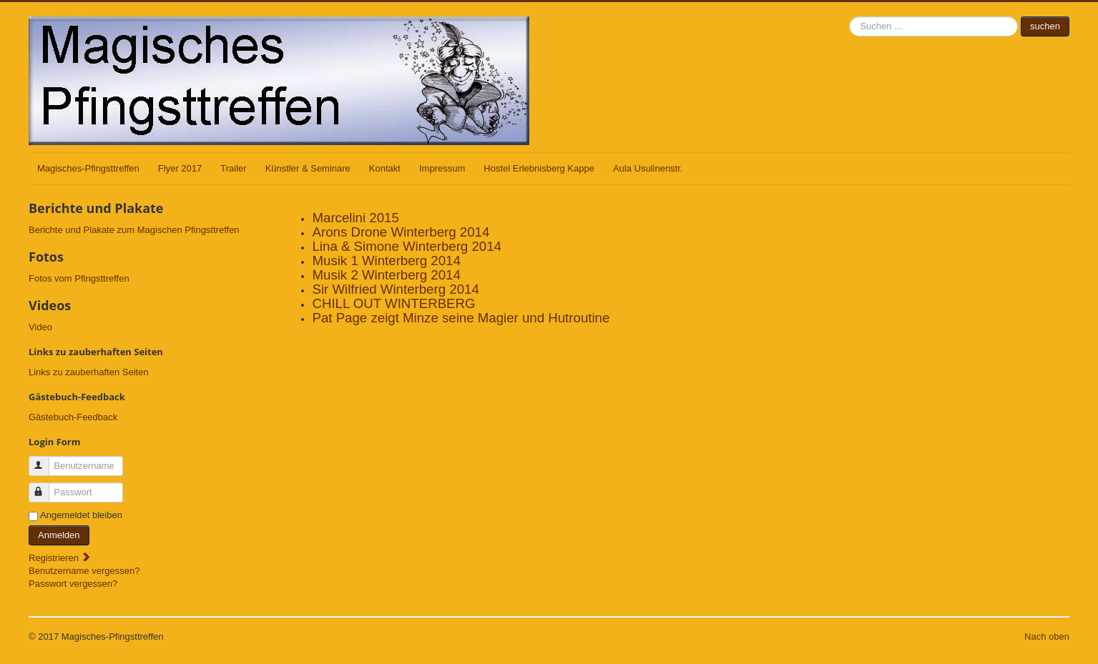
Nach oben (1046, 636)
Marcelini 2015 (355, 217)
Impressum (442, 168)
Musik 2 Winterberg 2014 (386, 274)
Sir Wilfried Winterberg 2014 (395, 289)
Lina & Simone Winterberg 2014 (406, 246)
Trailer (233, 168)
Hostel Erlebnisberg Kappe (539, 168)
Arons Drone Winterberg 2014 (400, 231)
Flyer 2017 (180, 168)
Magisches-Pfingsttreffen (88, 168)
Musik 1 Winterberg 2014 (386, 260)
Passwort (45, 486)
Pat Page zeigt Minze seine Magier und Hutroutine (460, 317)
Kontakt (385, 168)
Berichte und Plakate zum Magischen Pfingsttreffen (134, 229)
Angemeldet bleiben (81, 515)
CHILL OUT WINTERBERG (393, 303)
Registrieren (60, 557)
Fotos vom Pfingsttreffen (79, 278)
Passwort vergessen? (73, 583)
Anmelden (59, 535)
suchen (849, 16)
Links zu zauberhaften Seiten (89, 372)
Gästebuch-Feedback (73, 417)
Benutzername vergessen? (84, 570)
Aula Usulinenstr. (648, 168)
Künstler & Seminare (308, 168)
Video (40, 327)
